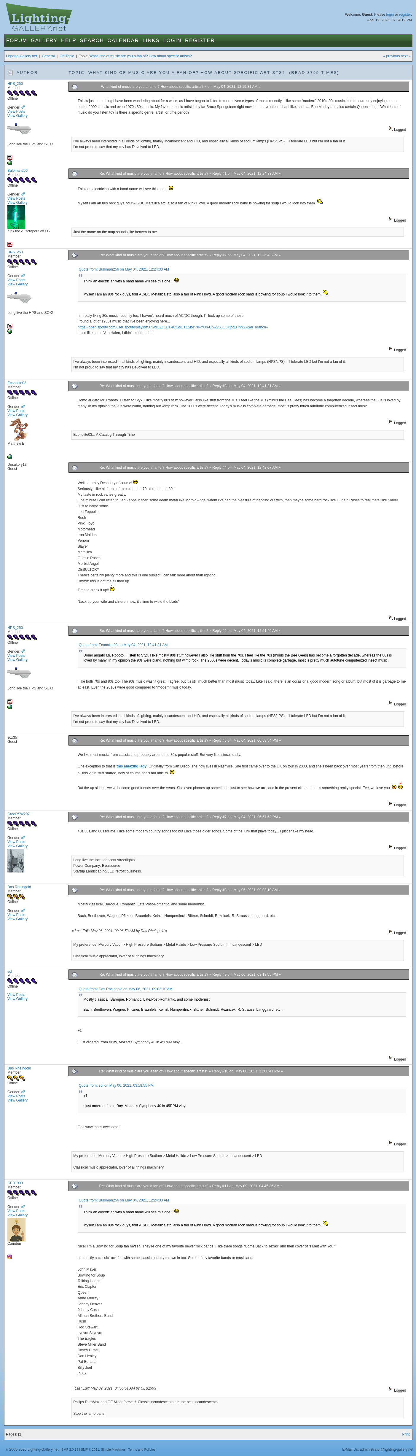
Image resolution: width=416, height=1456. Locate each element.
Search (92, 40)
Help (68, 40)
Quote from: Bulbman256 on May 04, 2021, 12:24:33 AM (124, 269)
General (48, 56)
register (405, 14)
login (390, 14)
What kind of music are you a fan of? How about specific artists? (140, 56)
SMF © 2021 (90, 1449)
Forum (16, 40)
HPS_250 (15, 84)
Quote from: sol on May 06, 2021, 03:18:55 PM (116, 1085)
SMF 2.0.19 (69, 1449)
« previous (391, 56)
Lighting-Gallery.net (21, 56)
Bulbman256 (17, 171)
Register (200, 40)
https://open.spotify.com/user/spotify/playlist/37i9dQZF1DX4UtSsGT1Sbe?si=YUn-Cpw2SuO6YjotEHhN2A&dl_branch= (173, 327)
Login (172, 40)
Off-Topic (67, 56)
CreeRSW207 (18, 814)
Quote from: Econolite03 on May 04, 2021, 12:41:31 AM (123, 645)
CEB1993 (15, 1183)
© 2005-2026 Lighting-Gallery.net (32, 1449)
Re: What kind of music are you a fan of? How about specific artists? (154, 173)
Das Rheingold (19, 887)
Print (406, 1434)
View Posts (16, 111)
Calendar (123, 40)
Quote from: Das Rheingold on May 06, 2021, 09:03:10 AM (125, 989)
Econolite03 (16, 383)
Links (151, 40)
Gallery (44, 40)
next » (406, 56)
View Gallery (17, 116)
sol (9, 971)
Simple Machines (113, 1449)
